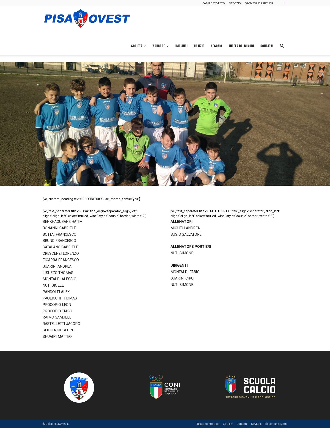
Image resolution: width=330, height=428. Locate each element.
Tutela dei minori (241, 46)
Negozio (235, 3)
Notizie (199, 46)
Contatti (266, 46)
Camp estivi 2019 (214, 3)
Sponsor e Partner (259, 3)
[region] (165, 124)
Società (138, 46)
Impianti (181, 46)
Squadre (161, 46)
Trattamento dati (208, 424)
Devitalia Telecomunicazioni (269, 424)
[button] (281, 46)
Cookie (227, 424)
